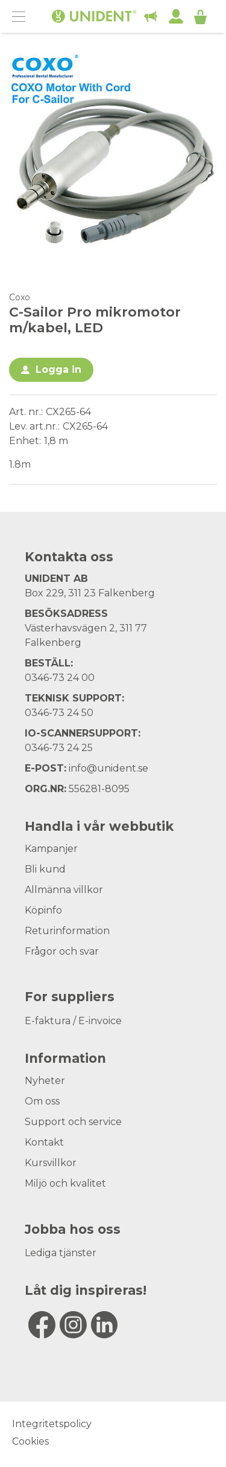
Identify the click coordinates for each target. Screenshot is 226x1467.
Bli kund (45, 869)
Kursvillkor (51, 1163)
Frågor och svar (62, 951)
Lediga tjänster (60, 1253)
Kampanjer (51, 848)
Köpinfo (43, 910)
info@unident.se (108, 768)
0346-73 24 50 (59, 712)
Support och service (73, 1121)
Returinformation (67, 931)
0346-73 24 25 (59, 747)
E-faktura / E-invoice (73, 1021)
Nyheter (45, 1080)
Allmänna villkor (64, 889)
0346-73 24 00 (60, 677)
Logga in (58, 369)
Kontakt (44, 1142)
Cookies (30, 1441)
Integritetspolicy (52, 1424)
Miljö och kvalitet (65, 1183)
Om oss (42, 1101)
